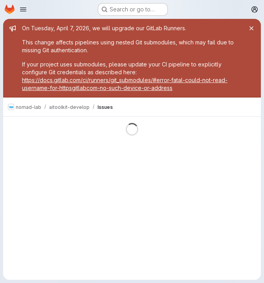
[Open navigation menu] (23, 9)
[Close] (251, 28)
